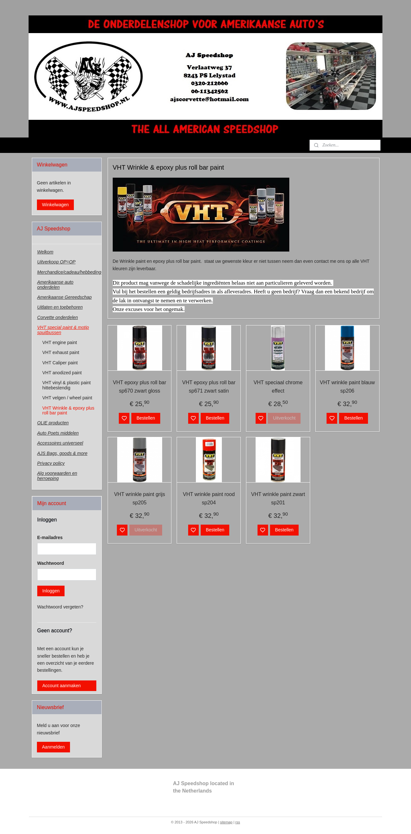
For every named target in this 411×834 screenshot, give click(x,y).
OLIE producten (53, 422)
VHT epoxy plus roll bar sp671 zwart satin (208, 387)
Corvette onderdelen (57, 317)
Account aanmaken (61, 685)
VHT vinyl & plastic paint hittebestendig (66, 385)
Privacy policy (51, 463)
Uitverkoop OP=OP (56, 261)
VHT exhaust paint (60, 352)
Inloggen (51, 590)
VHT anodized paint (62, 372)
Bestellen (145, 418)
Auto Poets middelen (58, 433)
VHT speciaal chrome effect (277, 387)
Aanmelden (53, 747)
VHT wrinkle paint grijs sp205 (139, 498)
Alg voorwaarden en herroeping (57, 476)
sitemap (226, 822)
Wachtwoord (50, 563)
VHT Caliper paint (60, 362)
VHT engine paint (59, 342)
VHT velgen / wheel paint (67, 397)
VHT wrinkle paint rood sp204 (209, 498)
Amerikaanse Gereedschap (64, 297)
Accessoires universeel (60, 443)
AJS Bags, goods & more (62, 453)
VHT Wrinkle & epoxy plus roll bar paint (68, 410)
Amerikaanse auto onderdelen (55, 284)
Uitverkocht (284, 418)
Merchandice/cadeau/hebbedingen (69, 272)
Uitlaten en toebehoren (60, 307)
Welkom (45, 251)
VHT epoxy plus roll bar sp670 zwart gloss (139, 387)
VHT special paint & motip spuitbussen (63, 330)
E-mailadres (50, 537)
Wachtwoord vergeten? (60, 606)
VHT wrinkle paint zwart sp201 (278, 498)
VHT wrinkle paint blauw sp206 (347, 387)
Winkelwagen (55, 204)
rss (237, 822)
